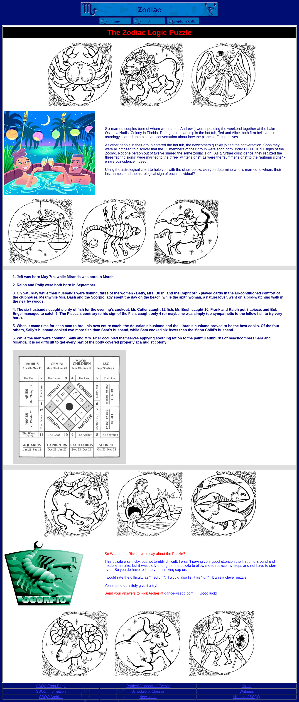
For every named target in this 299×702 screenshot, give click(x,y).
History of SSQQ (246, 697)
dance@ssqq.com (178, 593)
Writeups (247, 691)
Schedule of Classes (148, 691)
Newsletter (148, 697)
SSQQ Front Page (51, 686)
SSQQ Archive (51, 697)
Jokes (246, 686)
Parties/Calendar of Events (147, 686)
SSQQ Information (51, 691)
